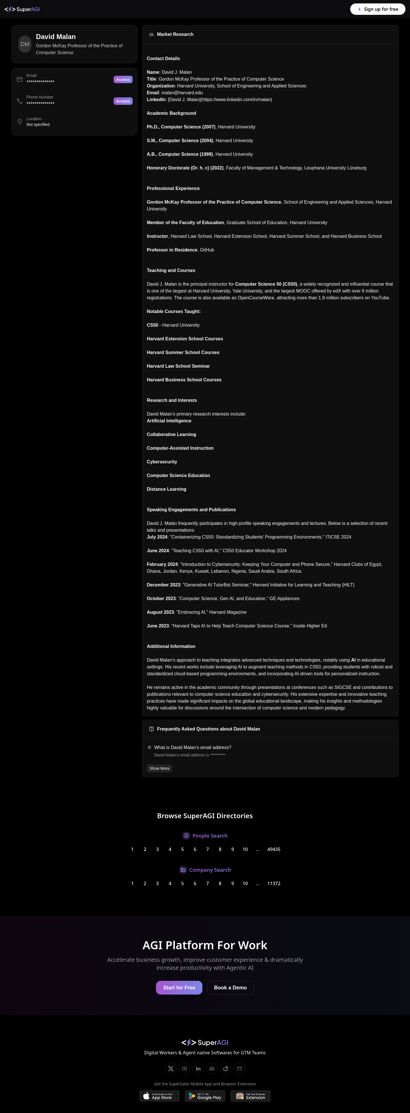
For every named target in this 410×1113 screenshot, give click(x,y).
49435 (273, 849)
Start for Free (179, 988)
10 (245, 849)
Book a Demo (230, 988)
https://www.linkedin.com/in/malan (236, 99)
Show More (159, 768)
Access (123, 79)
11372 (273, 883)
